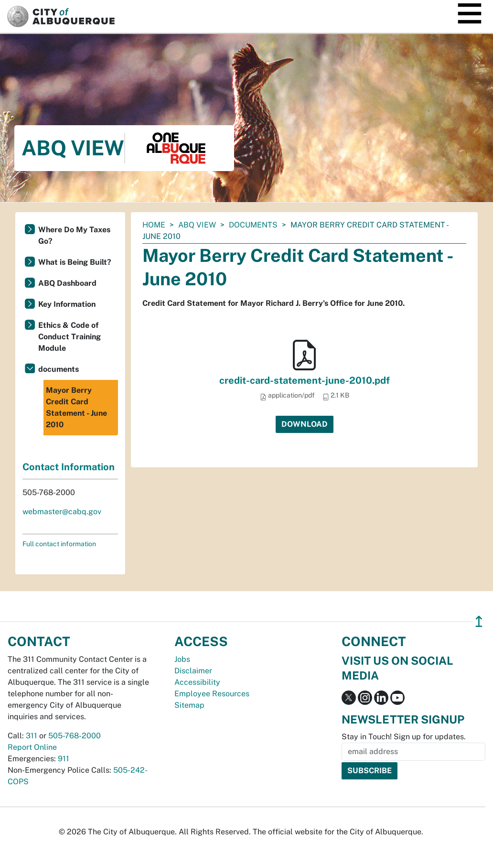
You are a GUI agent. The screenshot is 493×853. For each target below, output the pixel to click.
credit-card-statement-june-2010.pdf (304, 380)
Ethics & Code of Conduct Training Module (69, 337)
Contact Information (68, 467)
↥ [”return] (478, 621)
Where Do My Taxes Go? (74, 235)
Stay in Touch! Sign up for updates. (404, 736)
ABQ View (197, 224)
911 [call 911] (63, 758)
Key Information (67, 304)
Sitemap (189, 705)
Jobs (182, 659)
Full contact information (59, 544)
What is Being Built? (74, 262)
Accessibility (197, 682)
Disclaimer (193, 670)
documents (253, 224)
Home (153, 224)
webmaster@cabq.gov (61, 511)
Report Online (32, 747)
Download (304, 424)
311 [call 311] (31, 735)
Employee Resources (211, 693)
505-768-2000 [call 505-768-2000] (74, 735)
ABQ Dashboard (67, 283)
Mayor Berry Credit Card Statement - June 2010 (76, 407)
